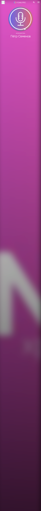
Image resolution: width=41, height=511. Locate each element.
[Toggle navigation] (38, 2)
